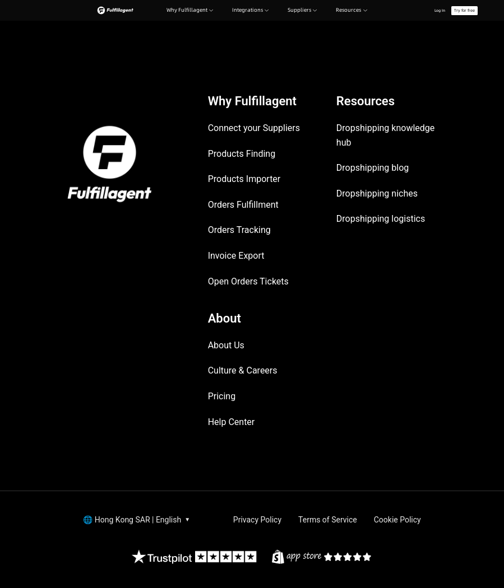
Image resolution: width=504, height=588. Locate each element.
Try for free (464, 10)
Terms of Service (327, 519)
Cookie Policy (397, 519)
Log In (439, 10)
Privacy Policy (257, 519)
